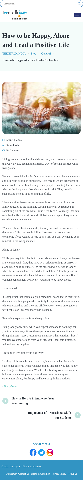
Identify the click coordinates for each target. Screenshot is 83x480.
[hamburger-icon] (77, 15)
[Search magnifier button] (79, 4)
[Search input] (40, 4)
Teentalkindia (12, 145)
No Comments (13, 150)
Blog (6, 386)
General (14, 386)
